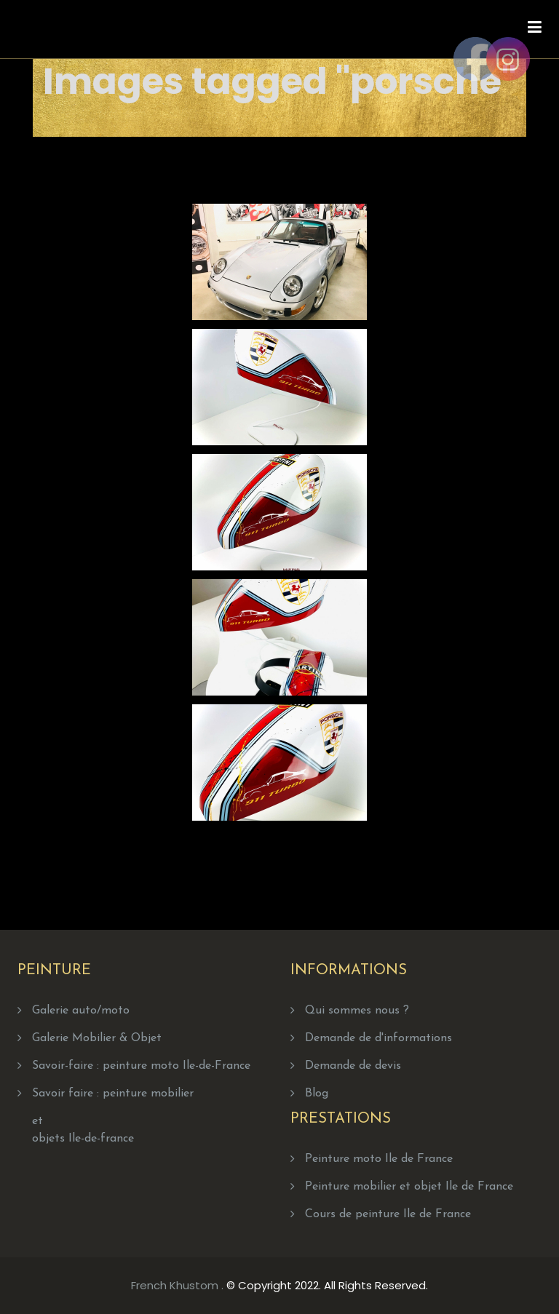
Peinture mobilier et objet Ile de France (409, 1186)
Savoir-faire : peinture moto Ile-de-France (141, 1066)
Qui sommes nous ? (357, 1010)
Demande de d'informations (378, 1038)
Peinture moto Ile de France (379, 1159)
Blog (316, 1093)
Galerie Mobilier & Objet (97, 1038)
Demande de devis (353, 1066)
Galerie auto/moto (81, 1010)
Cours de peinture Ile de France (388, 1214)
